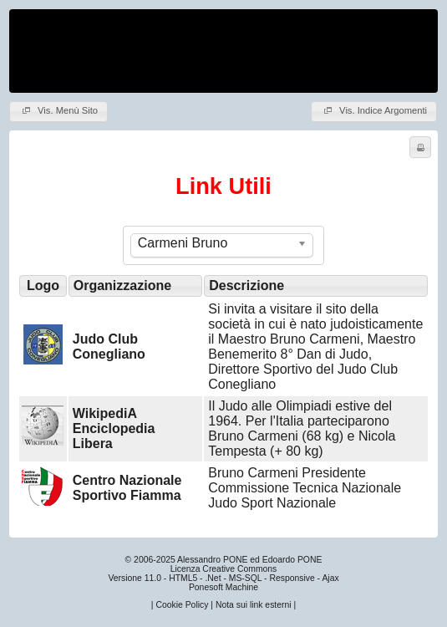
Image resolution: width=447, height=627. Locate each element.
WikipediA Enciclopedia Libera (114, 428)
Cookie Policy (181, 604)
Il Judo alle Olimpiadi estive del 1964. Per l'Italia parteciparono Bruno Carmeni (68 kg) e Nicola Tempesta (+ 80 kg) (301, 428)
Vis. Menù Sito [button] (58, 110)
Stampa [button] (418, 147)
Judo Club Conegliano (109, 346)
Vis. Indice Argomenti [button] (374, 110)
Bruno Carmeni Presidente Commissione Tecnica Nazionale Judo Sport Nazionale (304, 488)
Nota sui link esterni (254, 604)
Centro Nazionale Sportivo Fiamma (127, 487)
